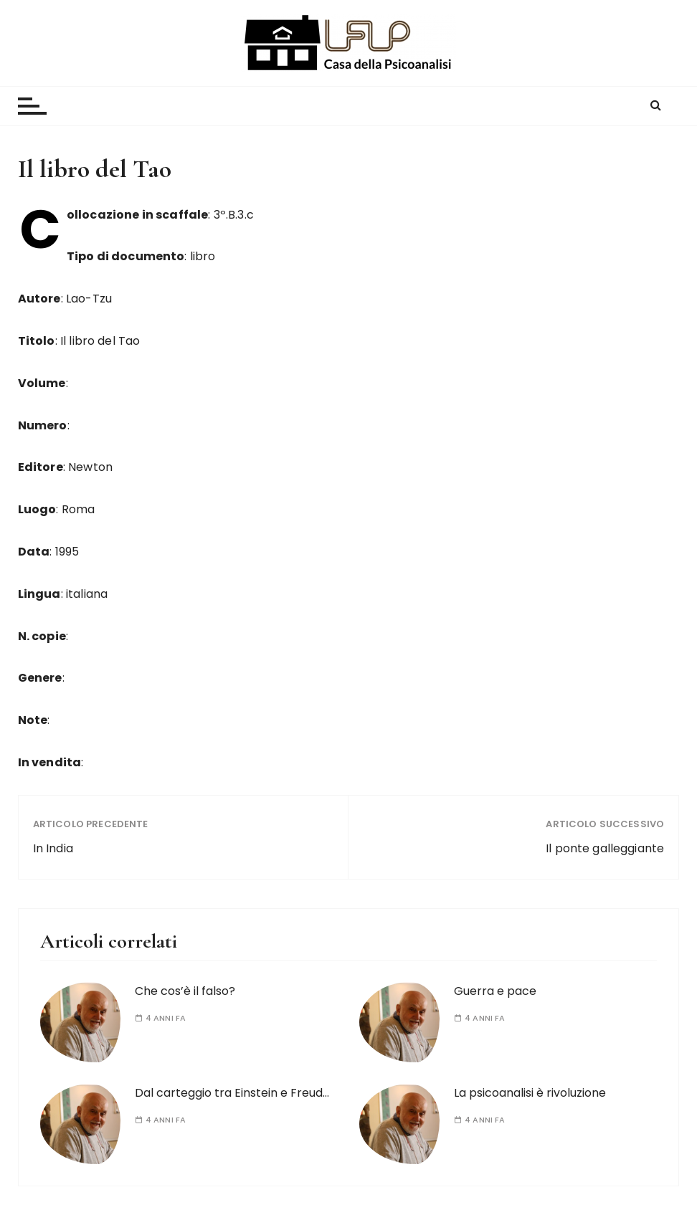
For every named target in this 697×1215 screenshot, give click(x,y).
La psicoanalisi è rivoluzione (530, 1093)
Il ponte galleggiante (605, 848)
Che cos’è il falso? (185, 991)
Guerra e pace (495, 991)
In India (53, 848)
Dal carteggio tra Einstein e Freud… (232, 1093)
